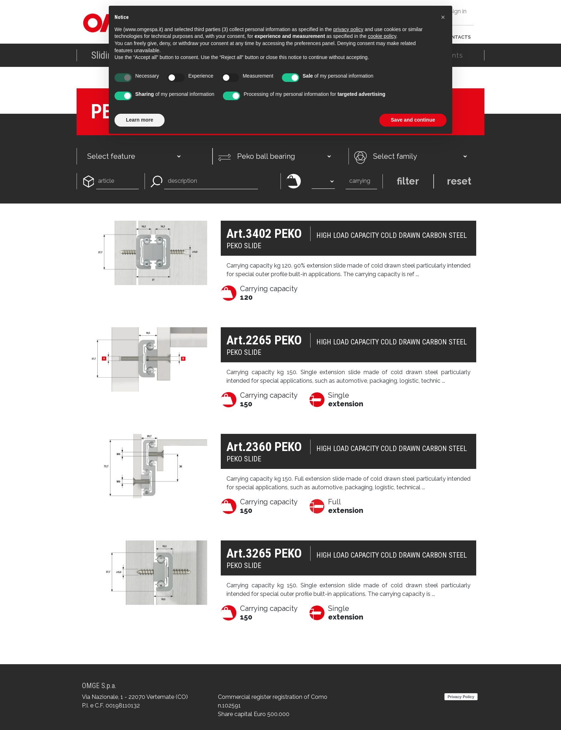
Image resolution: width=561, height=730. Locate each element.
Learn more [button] (139, 120)
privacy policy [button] (348, 29)
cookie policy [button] (382, 36)
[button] (443, 17)
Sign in (458, 11)
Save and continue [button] (413, 120)
